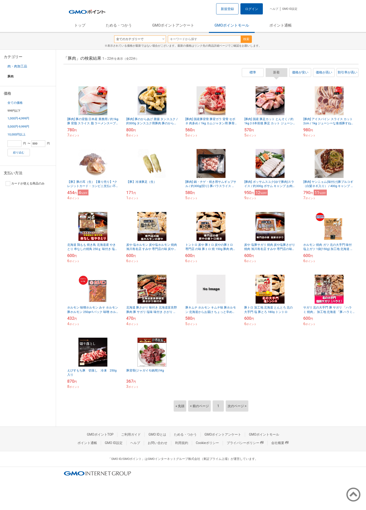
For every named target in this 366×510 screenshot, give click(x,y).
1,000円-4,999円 (18, 118)
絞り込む (18, 152)
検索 (246, 39)
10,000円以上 (16, 134)
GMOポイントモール (232, 25)
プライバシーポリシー (245, 443)
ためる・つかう (119, 25)
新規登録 (227, 9)
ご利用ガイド (131, 434)
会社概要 (280, 443)
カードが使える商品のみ (25, 183)
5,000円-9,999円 (18, 126)
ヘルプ (274, 8)
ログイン (251, 9)
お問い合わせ (157, 443)
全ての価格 (15, 102)
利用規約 (181, 443)
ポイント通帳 (280, 25)
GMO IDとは (157, 434)
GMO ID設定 (289, 8)
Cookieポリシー (207, 443)
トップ (79, 25)
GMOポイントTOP (100, 434)
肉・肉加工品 (17, 66)
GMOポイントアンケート (173, 25)
